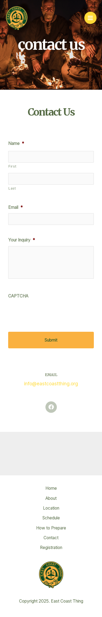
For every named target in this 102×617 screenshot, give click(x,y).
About (51, 498)
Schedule (51, 517)
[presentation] (49, 312)
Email (15, 207)
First (12, 166)
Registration (51, 547)
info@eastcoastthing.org (51, 383)
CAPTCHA (18, 296)
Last (12, 188)
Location (51, 508)
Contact (51, 537)
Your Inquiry (21, 240)
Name (16, 143)
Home (51, 488)
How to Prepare (51, 528)
